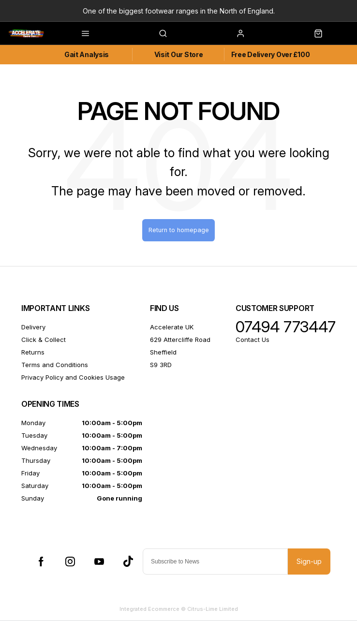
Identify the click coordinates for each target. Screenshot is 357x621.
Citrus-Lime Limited (212, 609)
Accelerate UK (171, 327)
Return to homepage (179, 230)
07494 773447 (286, 327)
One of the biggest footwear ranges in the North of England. (179, 11)
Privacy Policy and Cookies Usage (73, 377)
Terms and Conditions (54, 365)
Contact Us (252, 339)
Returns (33, 352)
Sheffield (163, 352)
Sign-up (309, 561)
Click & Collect (43, 339)
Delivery (33, 327)
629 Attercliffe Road (180, 339)
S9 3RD (161, 365)
